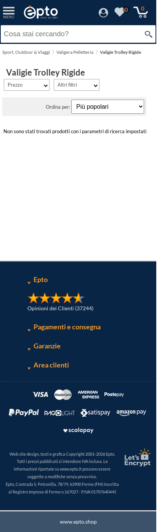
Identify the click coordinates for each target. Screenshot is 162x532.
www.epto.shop (78, 521)
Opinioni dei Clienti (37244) (60, 308)
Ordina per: (58, 107)
